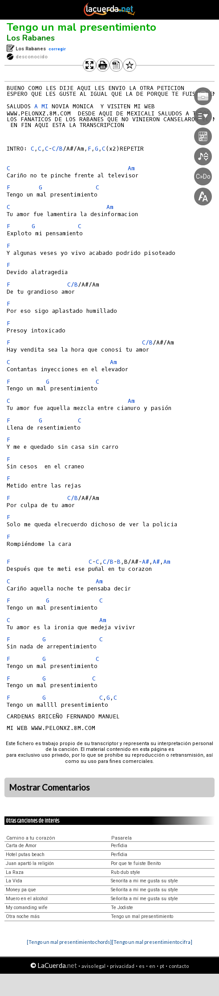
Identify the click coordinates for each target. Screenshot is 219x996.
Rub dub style (125, 872)
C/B (57, 148)
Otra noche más (23, 916)
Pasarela (121, 838)
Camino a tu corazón (30, 838)
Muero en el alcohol (27, 899)
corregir (57, 48)
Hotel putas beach (25, 854)
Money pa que (21, 890)
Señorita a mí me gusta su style (144, 899)
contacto (179, 966)
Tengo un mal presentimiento (81, 27)
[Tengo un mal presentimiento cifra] (152, 942)
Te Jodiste (122, 907)
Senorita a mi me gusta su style (144, 881)
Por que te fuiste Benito (136, 863)
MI (44, 106)
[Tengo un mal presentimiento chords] (69, 942)
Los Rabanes (31, 38)
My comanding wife (27, 907)
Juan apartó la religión (30, 863)
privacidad (122, 966)
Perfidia (119, 845)
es (142, 966)
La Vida (14, 881)
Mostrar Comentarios (49, 787)
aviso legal (93, 966)
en (152, 966)
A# (145, 562)
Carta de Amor (21, 845)
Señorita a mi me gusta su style (144, 890)
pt (162, 966)
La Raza (15, 872)
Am (113, 362)
